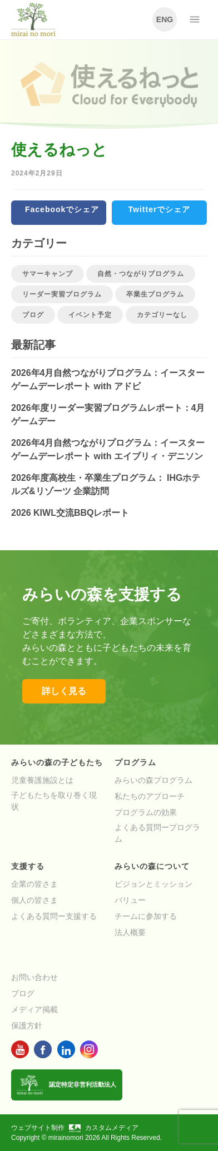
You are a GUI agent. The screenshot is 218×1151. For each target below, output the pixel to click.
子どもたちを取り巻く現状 (54, 801)
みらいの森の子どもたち (57, 762)
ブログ (33, 315)
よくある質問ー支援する (54, 916)
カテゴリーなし (162, 315)
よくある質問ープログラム (157, 833)
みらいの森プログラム (153, 780)
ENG (164, 19)
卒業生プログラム (155, 294)
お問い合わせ (34, 977)
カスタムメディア (103, 1128)
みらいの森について (152, 866)
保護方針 (26, 1025)
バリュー (130, 900)
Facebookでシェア (62, 209)
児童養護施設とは (42, 780)
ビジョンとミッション (153, 883)
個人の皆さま (34, 900)
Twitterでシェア (159, 209)
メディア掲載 (34, 1009)
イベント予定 (90, 315)
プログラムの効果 (146, 812)
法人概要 (130, 932)
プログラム (135, 762)
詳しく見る (64, 691)
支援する (27, 866)
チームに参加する (146, 916)
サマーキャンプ (47, 274)
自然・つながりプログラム (140, 274)
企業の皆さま (34, 883)
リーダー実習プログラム (62, 294)
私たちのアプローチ (150, 796)
